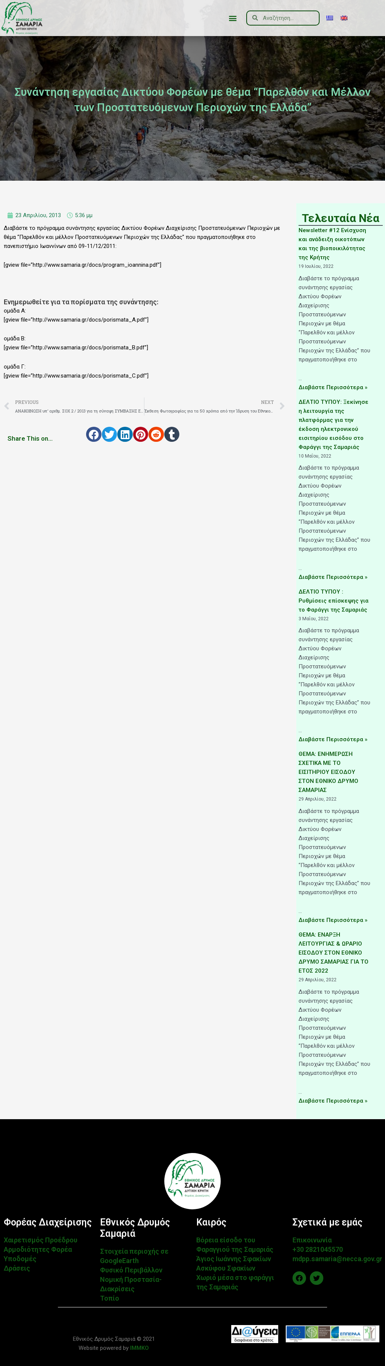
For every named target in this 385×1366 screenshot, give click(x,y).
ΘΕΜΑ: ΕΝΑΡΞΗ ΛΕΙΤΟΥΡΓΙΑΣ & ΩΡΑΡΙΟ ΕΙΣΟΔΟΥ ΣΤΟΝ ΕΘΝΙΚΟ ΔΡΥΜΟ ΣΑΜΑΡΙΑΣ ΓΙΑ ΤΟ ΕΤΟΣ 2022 (333, 952)
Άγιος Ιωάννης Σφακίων (233, 1259)
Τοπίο (109, 1298)
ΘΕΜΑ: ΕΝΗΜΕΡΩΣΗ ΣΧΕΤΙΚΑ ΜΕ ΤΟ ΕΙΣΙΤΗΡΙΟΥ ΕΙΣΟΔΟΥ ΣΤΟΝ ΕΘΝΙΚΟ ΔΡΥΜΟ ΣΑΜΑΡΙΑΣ (328, 772)
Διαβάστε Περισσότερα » (333, 387)
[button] (232, 18)
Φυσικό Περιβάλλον (131, 1270)
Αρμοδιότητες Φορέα (38, 1249)
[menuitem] (330, 18)
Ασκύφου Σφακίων (225, 1268)
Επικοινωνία (312, 1240)
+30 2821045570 (318, 1249)
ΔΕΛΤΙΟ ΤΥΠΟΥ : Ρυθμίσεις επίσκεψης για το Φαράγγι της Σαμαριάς (333, 600)
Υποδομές (20, 1259)
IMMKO (139, 1348)
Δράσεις (17, 1268)
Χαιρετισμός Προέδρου (40, 1240)
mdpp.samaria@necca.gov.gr (337, 1259)
